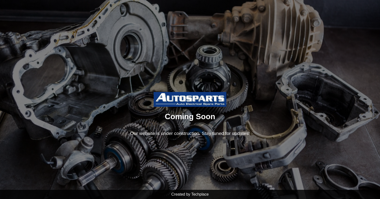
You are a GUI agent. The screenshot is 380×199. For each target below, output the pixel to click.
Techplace (200, 194)
